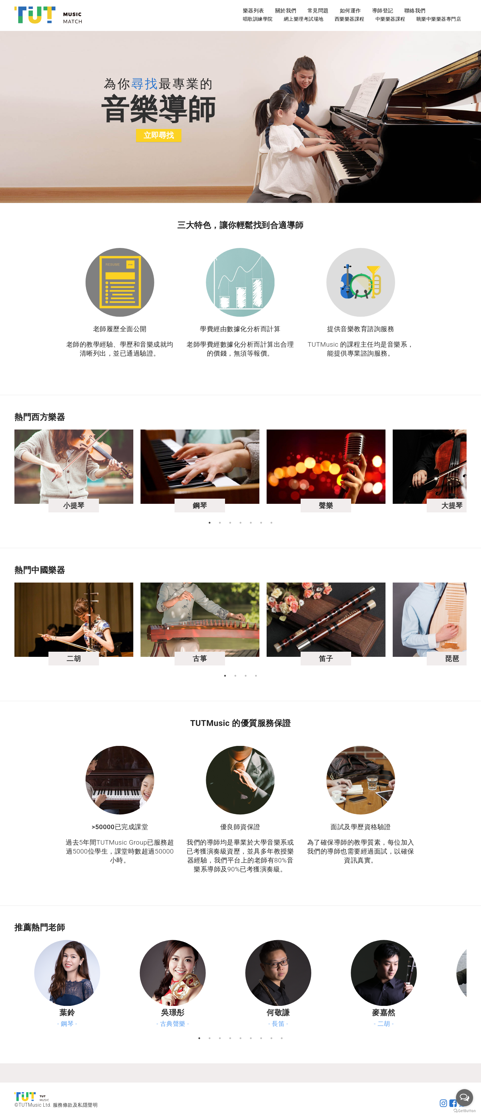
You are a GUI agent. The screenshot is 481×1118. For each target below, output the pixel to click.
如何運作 (350, 11)
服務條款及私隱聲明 (75, 1105)
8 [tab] (271, 1038)
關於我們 (286, 11)
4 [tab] (240, 522)
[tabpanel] (88, 474)
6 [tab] (261, 522)
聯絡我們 (415, 11)
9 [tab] (281, 1038)
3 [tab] (230, 522)
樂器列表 (253, 11)
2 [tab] (219, 522)
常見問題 (318, 11)
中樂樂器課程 (390, 19)
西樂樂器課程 (350, 19)
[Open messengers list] (464, 1097)
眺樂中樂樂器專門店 (438, 19)
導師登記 (382, 11)
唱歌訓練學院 (258, 19)
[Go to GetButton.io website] (465, 1111)
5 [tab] (250, 522)
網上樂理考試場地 (304, 19)
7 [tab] (271, 522)
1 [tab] (209, 522)
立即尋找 (159, 135)
